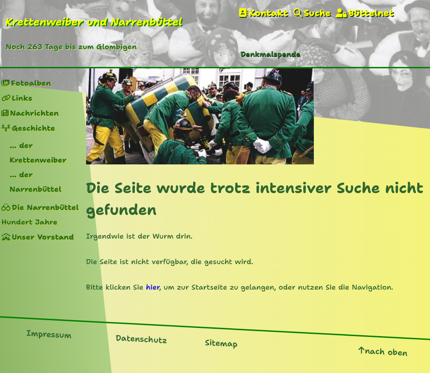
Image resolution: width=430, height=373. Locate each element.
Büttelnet (371, 13)
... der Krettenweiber (38, 153)
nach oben (386, 351)
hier (152, 287)
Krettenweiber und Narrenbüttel (93, 22)
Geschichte (33, 128)
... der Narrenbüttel (35, 182)
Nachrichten (34, 113)
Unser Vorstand (43, 237)
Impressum (49, 334)
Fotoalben (31, 83)
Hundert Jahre (29, 222)
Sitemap (221, 343)
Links (22, 98)
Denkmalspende (270, 54)
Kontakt (268, 13)
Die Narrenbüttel (45, 207)
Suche (317, 13)
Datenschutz (141, 339)
